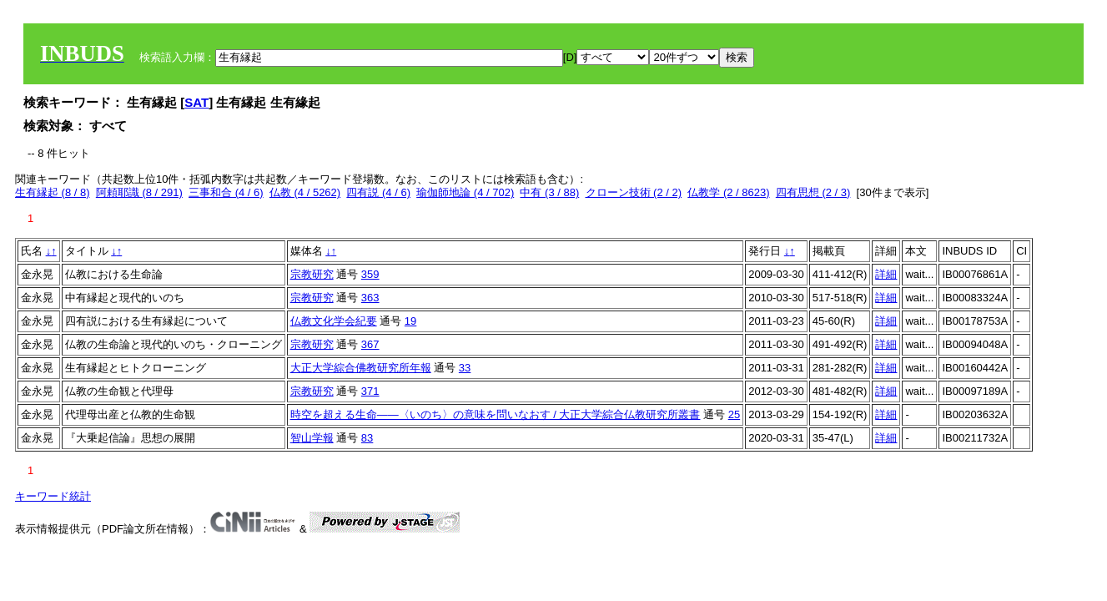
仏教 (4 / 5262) (304, 192)
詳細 (886, 274)
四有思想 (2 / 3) (813, 192)
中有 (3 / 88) (549, 192)
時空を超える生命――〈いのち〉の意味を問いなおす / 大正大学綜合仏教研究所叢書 (495, 414)
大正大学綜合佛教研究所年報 (360, 367)
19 (410, 321)
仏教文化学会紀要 (333, 321)
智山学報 (312, 438)
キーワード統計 (53, 496)
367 (370, 344)
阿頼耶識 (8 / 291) (139, 192)
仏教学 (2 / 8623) (728, 192)
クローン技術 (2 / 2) (634, 192)
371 (370, 391)
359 (370, 274)
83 (367, 438)
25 (734, 414)
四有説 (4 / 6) (378, 192)
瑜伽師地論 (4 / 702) (465, 192)
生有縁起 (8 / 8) (52, 192)
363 (370, 297)
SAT (196, 102)
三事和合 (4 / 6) (226, 192)
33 (464, 367)
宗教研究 (312, 274)
